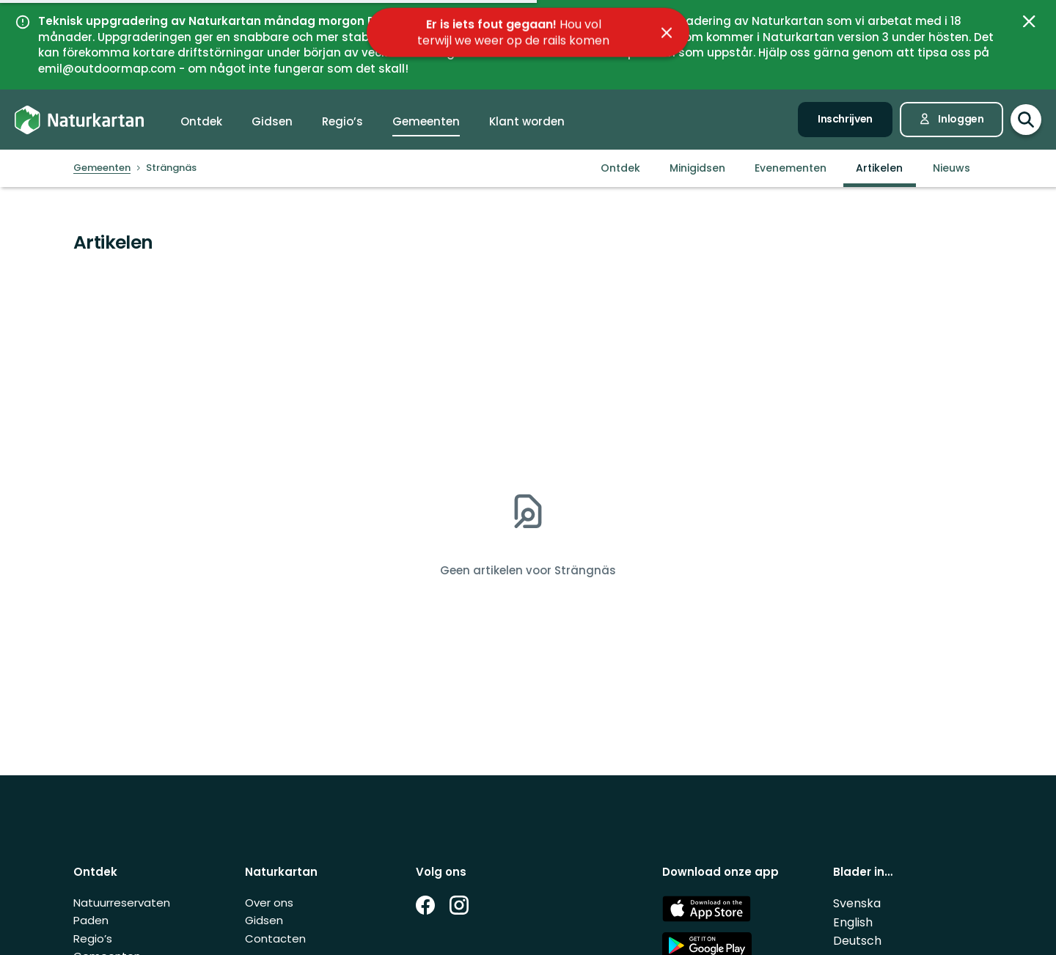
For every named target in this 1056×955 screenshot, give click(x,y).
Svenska (857, 903)
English (853, 922)
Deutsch (857, 940)
